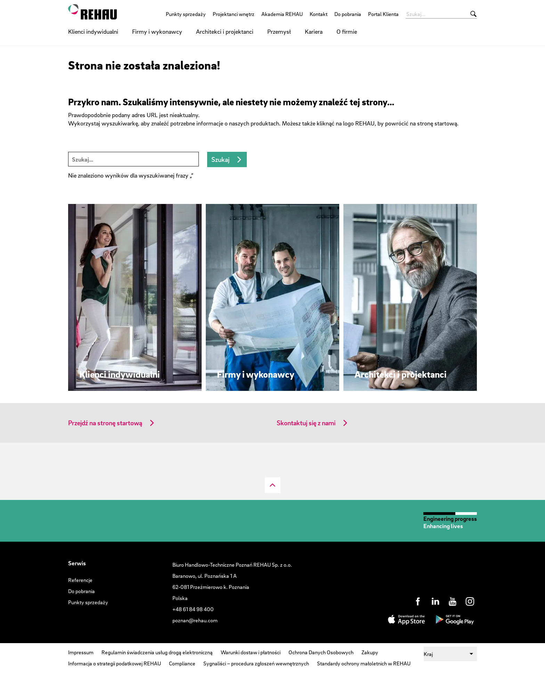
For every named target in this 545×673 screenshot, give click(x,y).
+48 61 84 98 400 (193, 609)
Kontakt (318, 13)
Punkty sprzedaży (186, 13)
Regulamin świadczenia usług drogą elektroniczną (157, 652)
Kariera (314, 31)
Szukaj (220, 159)
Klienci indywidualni (93, 31)
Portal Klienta (383, 13)
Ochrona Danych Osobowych (320, 652)
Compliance (182, 663)
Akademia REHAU (282, 13)
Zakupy (369, 652)
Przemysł (279, 31)
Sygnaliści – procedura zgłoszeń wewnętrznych (256, 663)
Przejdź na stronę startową (105, 423)
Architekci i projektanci (224, 31)
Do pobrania (347, 13)
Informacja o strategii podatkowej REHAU (114, 663)
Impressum (80, 652)
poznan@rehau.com (195, 620)
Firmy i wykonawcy (157, 31)
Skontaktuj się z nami (306, 423)
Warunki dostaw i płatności (250, 652)
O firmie (346, 31)
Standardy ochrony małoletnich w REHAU (363, 663)
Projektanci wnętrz (233, 13)
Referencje (80, 579)
